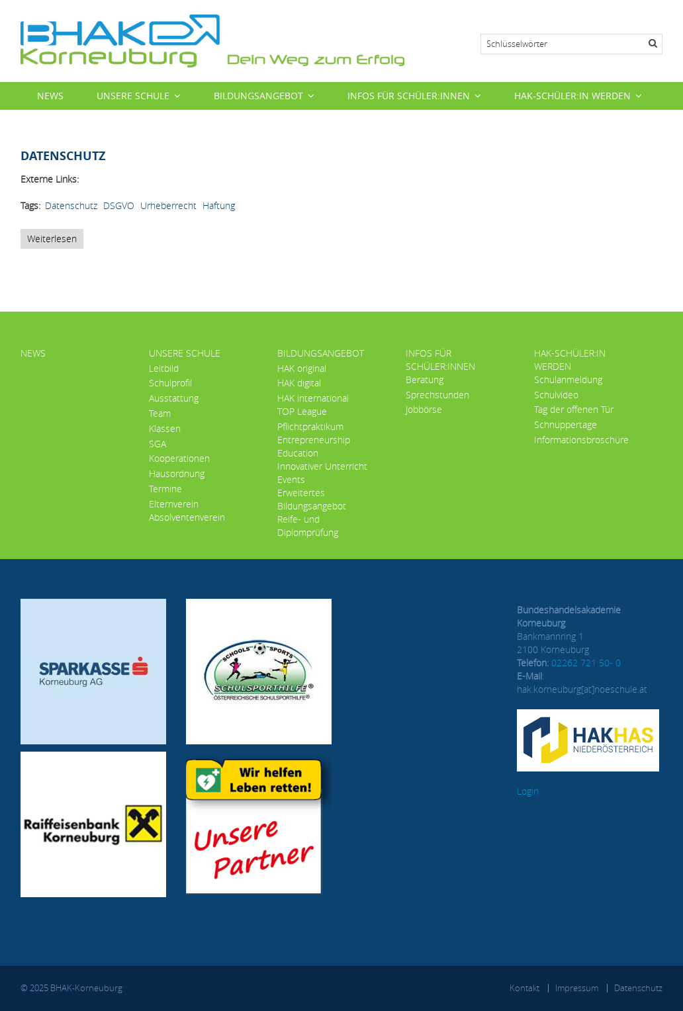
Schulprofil (170, 382)
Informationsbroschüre (581, 439)
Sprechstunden (437, 394)
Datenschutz (71, 205)
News (50, 95)
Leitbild (164, 368)
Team (160, 413)
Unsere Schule (133, 95)
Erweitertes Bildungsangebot (311, 499)
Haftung (219, 205)
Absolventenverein (187, 517)
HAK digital (299, 382)
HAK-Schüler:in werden (572, 95)
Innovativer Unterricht (322, 466)
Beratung (424, 379)
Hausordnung (177, 473)
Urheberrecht (168, 205)
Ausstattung (174, 398)
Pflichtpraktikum (310, 426)
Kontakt (524, 988)
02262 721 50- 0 (586, 662)
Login (528, 791)
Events (291, 479)
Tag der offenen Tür (574, 409)
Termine (165, 488)
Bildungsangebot (258, 95)
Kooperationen (179, 458)
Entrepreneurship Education (313, 446)
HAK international (313, 398)
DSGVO (118, 205)
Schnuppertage (565, 424)
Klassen (165, 428)
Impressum (576, 988)
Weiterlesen (55, 240)
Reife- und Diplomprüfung (307, 526)
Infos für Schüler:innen (408, 95)
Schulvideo (556, 394)
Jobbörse (424, 409)
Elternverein (174, 504)
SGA (157, 443)
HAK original (301, 368)
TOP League (302, 411)
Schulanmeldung (568, 379)
